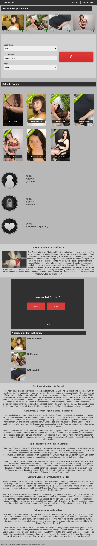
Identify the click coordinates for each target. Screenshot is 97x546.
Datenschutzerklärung (29, 544)
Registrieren (88, 2)
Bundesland (9, 54)
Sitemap (18, 544)
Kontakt (38, 544)
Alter (6, 64)
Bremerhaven (63, 404)
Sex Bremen (9, 2)
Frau (56, 306)
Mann (35, 306)
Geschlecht (8, 45)
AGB (22, 544)
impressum (43, 544)
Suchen (74, 2)
